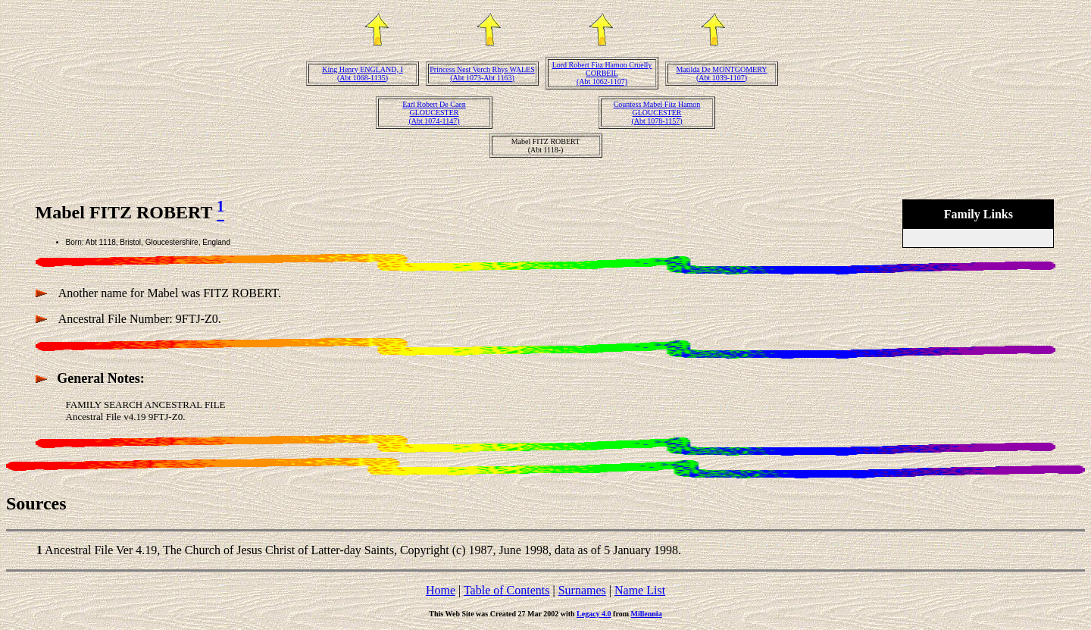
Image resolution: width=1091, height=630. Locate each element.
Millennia (646, 614)
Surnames (582, 590)
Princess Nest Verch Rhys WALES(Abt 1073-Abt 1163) (482, 73)
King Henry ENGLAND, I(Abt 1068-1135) (362, 73)
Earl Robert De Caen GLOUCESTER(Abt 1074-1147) (434, 112)
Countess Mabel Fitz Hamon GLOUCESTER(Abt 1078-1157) (657, 112)
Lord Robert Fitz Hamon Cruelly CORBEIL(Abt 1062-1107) (602, 73)
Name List (639, 590)
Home (440, 590)
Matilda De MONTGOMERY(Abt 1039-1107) (722, 73)
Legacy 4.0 (594, 614)
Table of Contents (507, 590)
